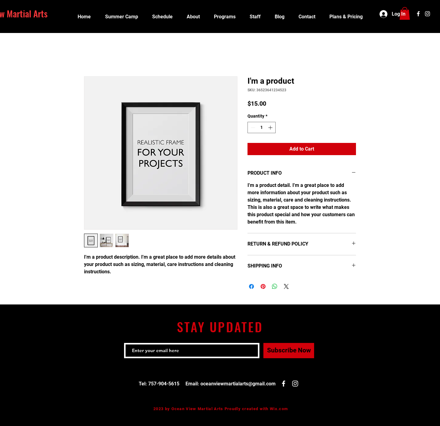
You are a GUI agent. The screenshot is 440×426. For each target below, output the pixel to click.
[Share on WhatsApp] (274, 286)
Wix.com (279, 408)
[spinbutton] (261, 127)
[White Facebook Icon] (418, 13)
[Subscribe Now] (288, 350)
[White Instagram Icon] (427, 13)
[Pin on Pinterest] (263, 286)
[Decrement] (252, 127)
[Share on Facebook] (251, 286)
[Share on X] (286, 286)
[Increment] (271, 127)
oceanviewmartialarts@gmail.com (238, 384)
